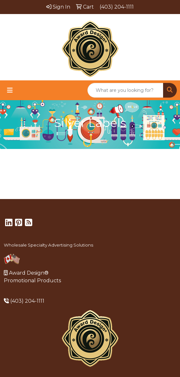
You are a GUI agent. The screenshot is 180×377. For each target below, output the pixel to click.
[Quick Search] (125, 90)
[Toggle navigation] (10, 90)
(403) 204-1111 (27, 301)
